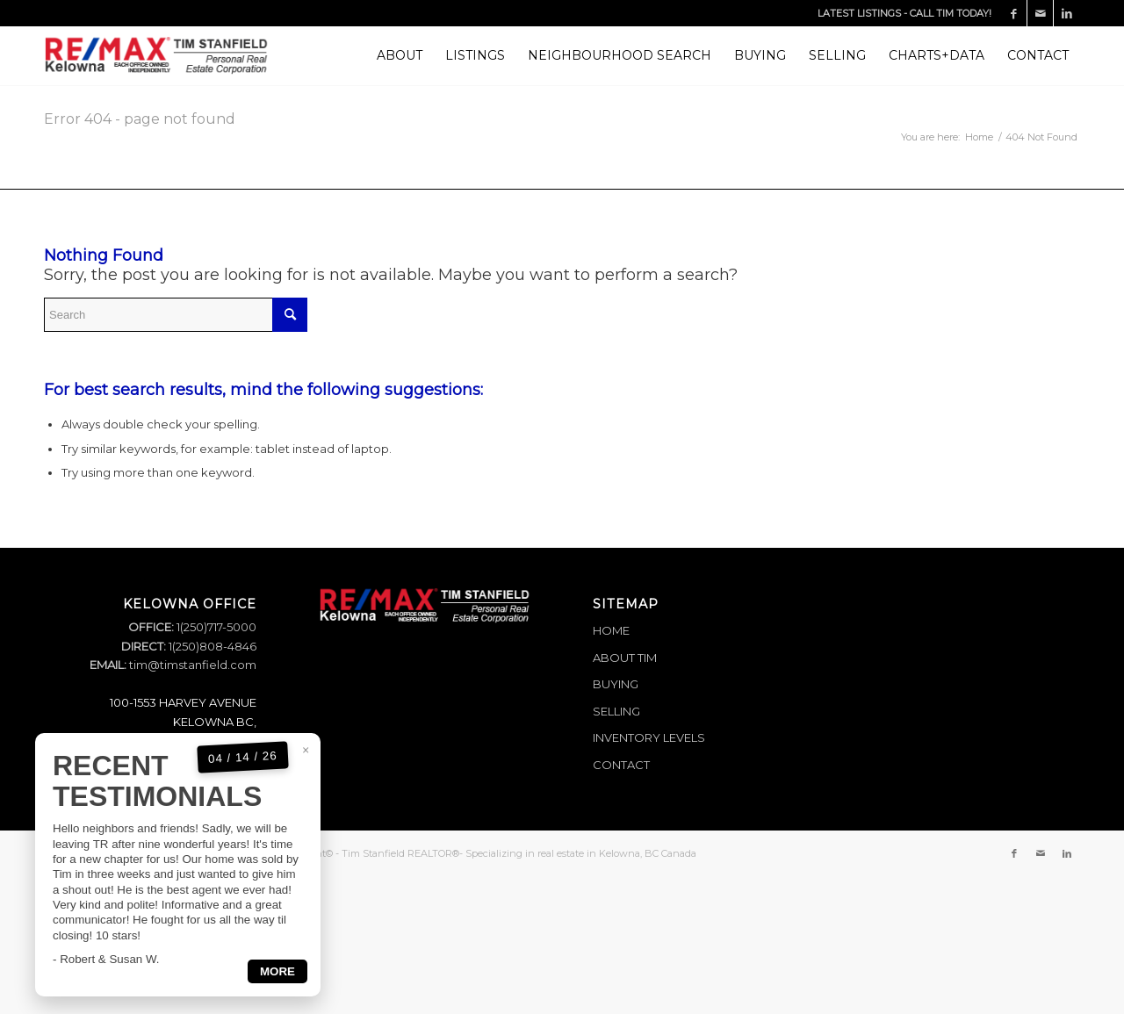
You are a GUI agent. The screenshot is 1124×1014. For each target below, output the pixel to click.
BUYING (615, 684)
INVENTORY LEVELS (649, 737)
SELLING (616, 711)
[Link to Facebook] (1014, 13)
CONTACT (621, 765)
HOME (611, 630)
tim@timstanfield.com (192, 665)
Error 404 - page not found (139, 119)
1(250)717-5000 (215, 627)
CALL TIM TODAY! (950, 13)
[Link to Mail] (1040, 13)
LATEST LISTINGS (859, 13)
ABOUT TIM (625, 658)
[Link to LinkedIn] (1067, 13)
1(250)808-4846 (211, 646)
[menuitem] (399, 56)
